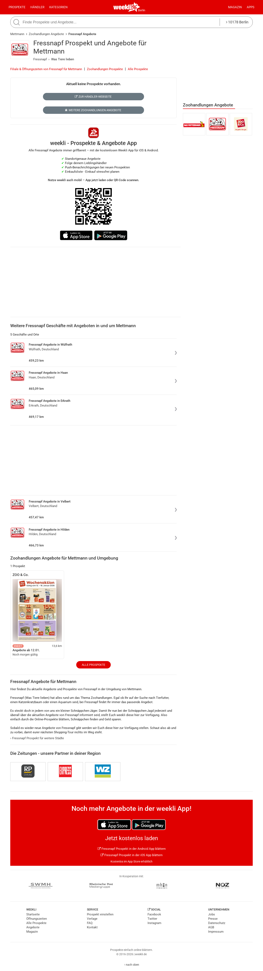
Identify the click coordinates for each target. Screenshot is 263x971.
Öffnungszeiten (36, 919)
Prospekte (17, 7)
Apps (250, 7)
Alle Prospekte (138, 69)
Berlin (141, 10)
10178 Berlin (237, 22)
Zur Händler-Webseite (93, 96)
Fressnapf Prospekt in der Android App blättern (132, 849)
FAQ (89, 923)
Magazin (235, 7)
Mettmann (17, 34)
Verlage (92, 919)
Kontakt (92, 927)
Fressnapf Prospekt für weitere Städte (37, 738)
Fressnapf (40, 59)
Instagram (154, 923)
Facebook (154, 914)
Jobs (211, 914)
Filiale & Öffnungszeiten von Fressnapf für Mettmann (46, 69)
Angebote (32, 927)
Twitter (152, 919)
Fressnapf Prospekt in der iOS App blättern (131, 855)
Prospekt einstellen (100, 914)
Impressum (216, 931)
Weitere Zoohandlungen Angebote (93, 110)
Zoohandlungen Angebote (46, 34)
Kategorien (58, 7)
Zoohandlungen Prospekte (105, 69)
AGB (211, 927)
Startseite (33, 914)
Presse (213, 919)
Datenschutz (216, 923)
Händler (37, 7)
